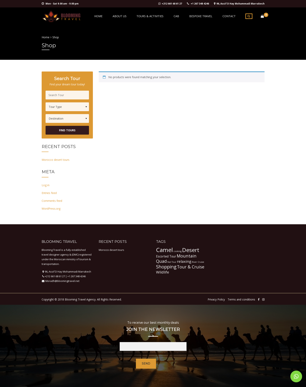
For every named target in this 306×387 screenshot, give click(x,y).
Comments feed (52, 201)
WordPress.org (51, 208)
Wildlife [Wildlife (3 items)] (162, 272)
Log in (45, 185)
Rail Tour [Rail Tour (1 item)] (171, 262)
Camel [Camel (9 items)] (164, 250)
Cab (182, 16)
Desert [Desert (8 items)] (190, 250)
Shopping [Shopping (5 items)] (166, 267)
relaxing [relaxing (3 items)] (184, 261)
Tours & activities (158, 16)
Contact (230, 16)
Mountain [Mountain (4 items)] (187, 256)
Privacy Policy (216, 299)
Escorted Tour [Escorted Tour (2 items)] (166, 256)
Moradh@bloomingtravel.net (62, 281)
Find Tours (67, 130)
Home (112, 16)
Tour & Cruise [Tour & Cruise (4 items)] (190, 267)
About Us (131, 16)
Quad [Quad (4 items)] (161, 261)
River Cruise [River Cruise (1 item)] (198, 262)
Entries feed (49, 193)
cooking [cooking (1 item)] (177, 251)
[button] (296, 376)
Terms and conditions (241, 299)
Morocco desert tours (55, 160)
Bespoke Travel (204, 16)
